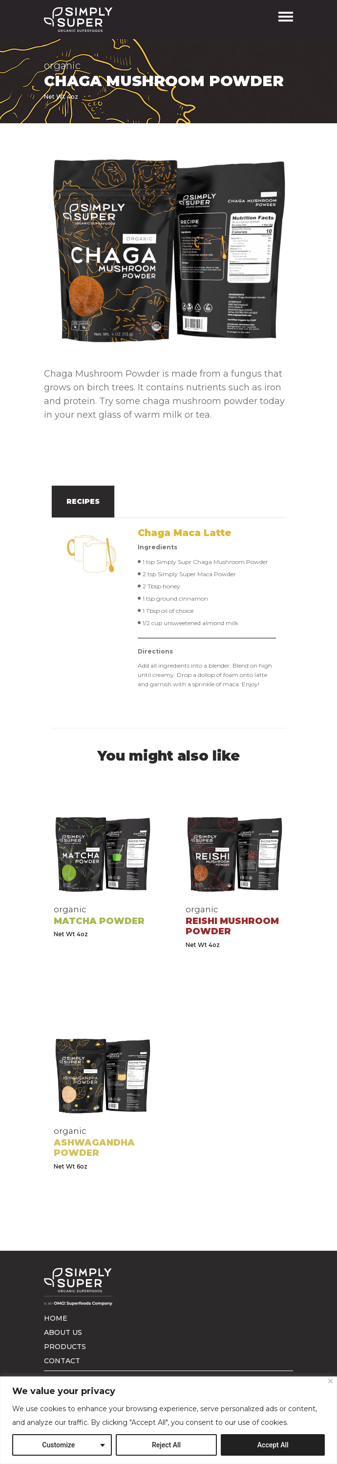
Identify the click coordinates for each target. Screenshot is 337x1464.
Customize (58, 1445)
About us (63, 1332)
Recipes (83, 501)
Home (55, 1318)
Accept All (273, 1445)
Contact (62, 1360)
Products (65, 1346)
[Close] (330, 1381)
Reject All (166, 1445)
